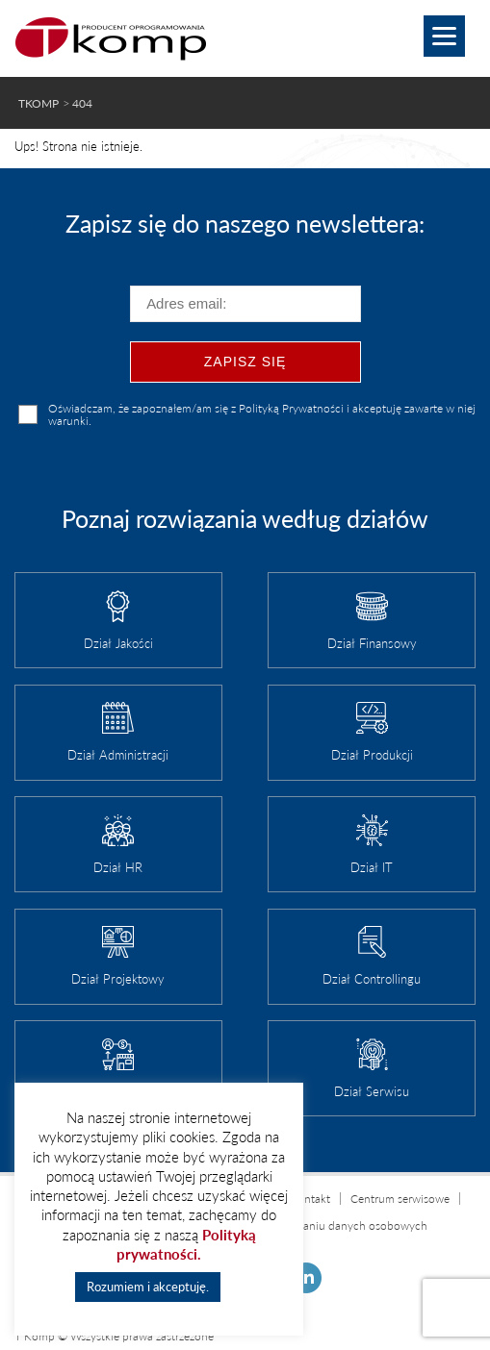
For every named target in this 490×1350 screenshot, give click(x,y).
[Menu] (444, 36)
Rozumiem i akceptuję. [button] (148, 1286)
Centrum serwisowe (400, 1198)
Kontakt (310, 1198)
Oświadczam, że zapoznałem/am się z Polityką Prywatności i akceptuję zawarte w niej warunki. (262, 414)
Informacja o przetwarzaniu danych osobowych (308, 1225)
